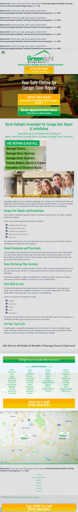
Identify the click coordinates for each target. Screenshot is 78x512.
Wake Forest (12, 391)
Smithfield (30, 389)
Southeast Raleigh (48, 389)
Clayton (47, 374)
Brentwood (12, 372)
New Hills (30, 382)
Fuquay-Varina (30, 378)
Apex (30, 370)
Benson (66, 370)
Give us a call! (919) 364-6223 (39, 403)
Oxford (30, 384)
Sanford (48, 387)
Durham (30, 376)
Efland (48, 376)
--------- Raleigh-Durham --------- (39, 366)
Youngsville (12, 393)
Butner (48, 372)
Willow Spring (66, 391)
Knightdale (30, 380)
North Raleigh (11, 384)
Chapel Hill (30, 374)
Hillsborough (66, 378)
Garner (48, 378)
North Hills (66, 382)
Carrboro (66, 372)
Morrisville (11, 382)
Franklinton (12, 378)
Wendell (48, 391)
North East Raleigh (48, 382)
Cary (11, 374)
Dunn (12, 376)
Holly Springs (12, 380)
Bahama (48, 370)
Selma (66, 387)
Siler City (12, 389)
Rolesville (12, 387)
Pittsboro (48, 384)
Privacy (37, 497)
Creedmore (66, 374)
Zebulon (30, 393)
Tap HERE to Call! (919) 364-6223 (39, 507)
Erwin (66, 376)
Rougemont (30, 387)
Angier (12, 370)
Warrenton (30, 391)
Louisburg (48, 380)
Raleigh (66, 384)
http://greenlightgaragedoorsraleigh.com (19, 497)
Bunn (30, 372)
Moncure (66, 380)
